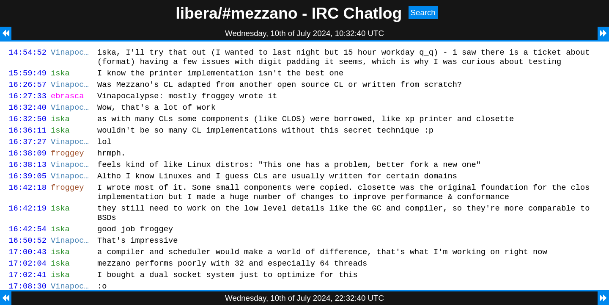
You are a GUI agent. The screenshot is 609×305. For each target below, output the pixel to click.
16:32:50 (27, 127)
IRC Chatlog (357, 13)
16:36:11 (27, 140)
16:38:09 (27, 165)
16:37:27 (27, 152)
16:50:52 (27, 263)
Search (423, 12)
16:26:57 (27, 89)
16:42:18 (27, 203)
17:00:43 (27, 275)
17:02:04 (27, 288)
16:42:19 (27, 227)
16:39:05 (27, 191)
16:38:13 (27, 178)
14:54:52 (27, 53)
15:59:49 (27, 76)
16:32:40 (27, 114)
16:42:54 (27, 250)
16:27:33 (27, 102)
